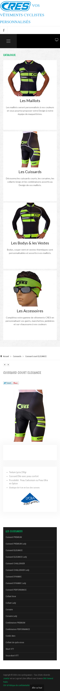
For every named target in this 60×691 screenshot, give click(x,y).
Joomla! (6, 678)
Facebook (3, 30)
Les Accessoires (30, 310)
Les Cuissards (30, 171)
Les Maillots (30, 100)
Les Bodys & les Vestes (30, 243)
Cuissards (17, 356)
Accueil (6, 356)
